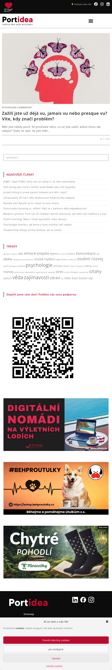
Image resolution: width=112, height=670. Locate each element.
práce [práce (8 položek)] (22, 266)
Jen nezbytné (56, 649)
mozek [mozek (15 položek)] (38, 259)
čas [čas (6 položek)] (62, 278)
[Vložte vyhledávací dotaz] (56, 157)
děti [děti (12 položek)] (20, 253)
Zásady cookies (54, 665)
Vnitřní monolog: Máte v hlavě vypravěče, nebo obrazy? (35, 219)
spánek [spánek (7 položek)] (51, 272)
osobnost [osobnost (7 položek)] (72, 259)
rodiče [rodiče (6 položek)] (95, 266)
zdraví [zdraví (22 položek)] (55, 277)
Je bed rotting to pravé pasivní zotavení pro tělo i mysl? (35, 192)
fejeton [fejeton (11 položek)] (54, 253)
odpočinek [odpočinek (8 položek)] (61, 259)
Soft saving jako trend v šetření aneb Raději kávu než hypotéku (39, 187)
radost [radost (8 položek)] (65, 266)
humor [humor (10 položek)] (71, 253)
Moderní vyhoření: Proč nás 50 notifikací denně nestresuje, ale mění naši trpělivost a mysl (55, 213)
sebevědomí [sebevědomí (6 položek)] (30, 272)
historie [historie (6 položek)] (63, 254)
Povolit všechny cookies (56, 640)
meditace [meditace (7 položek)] (17, 259)
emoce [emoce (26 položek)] (30, 253)
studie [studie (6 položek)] (67, 272)
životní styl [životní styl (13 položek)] (86, 278)
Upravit (56, 658)
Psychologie (9, 107)
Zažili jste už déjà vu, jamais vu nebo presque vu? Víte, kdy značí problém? (54, 116)
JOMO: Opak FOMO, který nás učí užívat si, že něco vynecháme (39, 181)
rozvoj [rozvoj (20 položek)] (8, 271)
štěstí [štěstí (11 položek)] (67, 278)
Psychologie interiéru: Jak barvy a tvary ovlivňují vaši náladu (37, 224)
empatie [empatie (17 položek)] (43, 253)
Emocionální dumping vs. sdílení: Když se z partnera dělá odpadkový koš (45, 208)
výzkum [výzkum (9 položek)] (7, 278)
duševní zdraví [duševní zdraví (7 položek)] (10, 253)
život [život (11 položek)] (75, 278)
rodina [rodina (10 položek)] (88, 265)
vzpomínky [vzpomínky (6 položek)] (83, 272)
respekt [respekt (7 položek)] (79, 266)
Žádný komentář (14, 139)
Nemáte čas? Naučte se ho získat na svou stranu (31, 203)
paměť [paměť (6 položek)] (6, 266)
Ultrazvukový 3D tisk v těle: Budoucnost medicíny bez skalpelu (39, 197)
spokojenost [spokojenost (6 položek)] (41, 272)
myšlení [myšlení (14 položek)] (49, 259)
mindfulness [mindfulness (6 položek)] (27, 259)
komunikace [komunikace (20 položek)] (86, 253)
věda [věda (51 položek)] (17, 277)
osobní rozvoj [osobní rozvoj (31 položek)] (90, 258)
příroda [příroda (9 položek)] (57, 265)
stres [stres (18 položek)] (59, 271)
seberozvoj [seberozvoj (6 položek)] (19, 272)
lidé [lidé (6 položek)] (98, 254)
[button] (107, 621)
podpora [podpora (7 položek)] (14, 266)
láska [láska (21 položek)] (7, 259)
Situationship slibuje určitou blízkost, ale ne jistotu (32, 230)
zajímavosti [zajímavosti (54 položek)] (36, 277)
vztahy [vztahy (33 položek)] (95, 271)
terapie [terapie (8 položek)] (74, 272)
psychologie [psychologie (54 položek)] (39, 265)
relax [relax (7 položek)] (72, 266)
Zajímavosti (25, 107)
